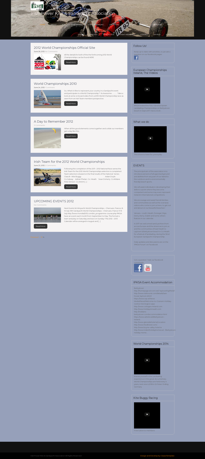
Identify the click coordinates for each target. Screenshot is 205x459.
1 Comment (50, 87)
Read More (71, 62)
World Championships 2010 (55, 84)
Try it (169, 25)
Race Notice (108, 34)
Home (42, 25)
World (157, 34)
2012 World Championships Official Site (64, 48)
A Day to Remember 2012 (53, 121)
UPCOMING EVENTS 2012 (54, 201)
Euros (169, 34)
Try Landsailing (96, 25)
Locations (114, 25)
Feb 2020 (93, 34)
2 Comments (50, 165)
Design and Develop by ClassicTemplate (157, 456)
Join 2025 (157, 25)
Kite (64, 25)
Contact (144, 34)
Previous (34, 237)
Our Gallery (130, 25)
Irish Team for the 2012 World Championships (69, 162)
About (53, 25)
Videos (145, 25)
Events (81, 34)
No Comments (51, 51)
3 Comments (39, 125)
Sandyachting (77, 25)
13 (41, 237)
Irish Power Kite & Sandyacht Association (73, 13)
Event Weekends (127, 34)
